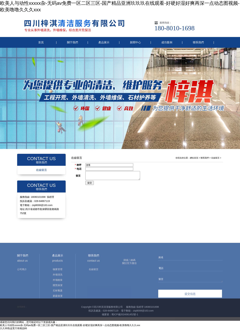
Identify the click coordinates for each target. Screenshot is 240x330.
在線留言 (41, 170)
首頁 (41, 42)
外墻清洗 (57, 294)
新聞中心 (135, 42)
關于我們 (72, 42)
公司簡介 (22, 289)
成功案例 (166, 42)
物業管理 (57, 289)
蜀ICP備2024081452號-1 (124, 314)
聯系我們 (198, 42)
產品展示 (103, 42)
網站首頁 (194, 158)
